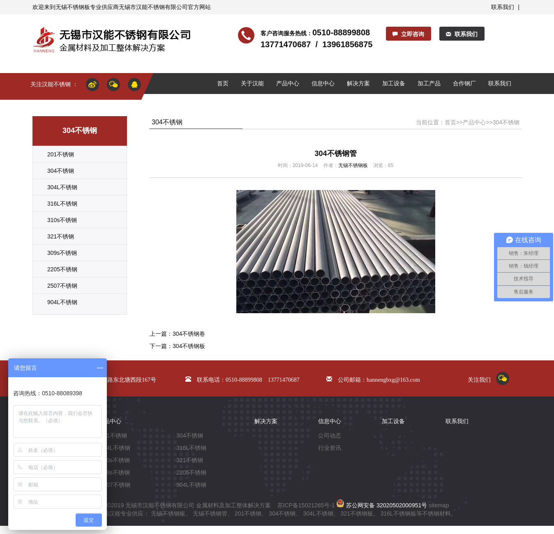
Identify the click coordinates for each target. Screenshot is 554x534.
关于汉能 (252, 83)
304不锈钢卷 (189, 333)
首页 (223, 83)
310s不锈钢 (62, 220)
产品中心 (287, 83)
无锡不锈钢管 (210, 513)
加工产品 (429, 83)
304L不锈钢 (62, 187)
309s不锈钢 (62, 253)
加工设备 (393, 83)
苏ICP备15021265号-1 (306, 505)
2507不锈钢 (62, 285)
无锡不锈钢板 (72, 7)
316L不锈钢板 (398, 513)
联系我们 (502, 7)
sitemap (439, 505)
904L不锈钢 (62, 302)
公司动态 (329, 435)
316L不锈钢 (62, 203)
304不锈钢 (60, 170)
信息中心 (323, 83)
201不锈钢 (60, 154)
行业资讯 (329, 448)
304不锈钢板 (189, 346)
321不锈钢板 (356, 513)
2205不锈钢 (62, 269)
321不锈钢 (60, 236)
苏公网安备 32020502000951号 (381, 505)
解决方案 (358, 83)
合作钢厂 (464, 83)
